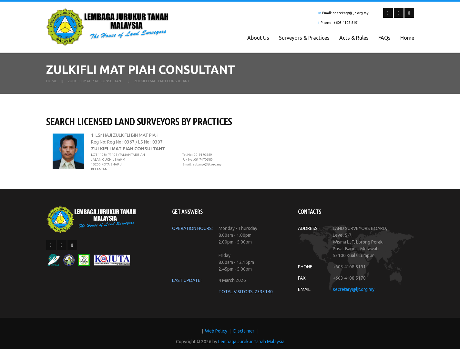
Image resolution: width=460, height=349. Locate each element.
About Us (258, 38)
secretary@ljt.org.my (353, 291)
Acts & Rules (354, 38)
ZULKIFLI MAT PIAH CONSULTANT (95, 83)
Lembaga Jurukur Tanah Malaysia (251, 344)
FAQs (384, 38)
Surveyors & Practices (304, 38)
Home (407, 38)
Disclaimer (243, 333)
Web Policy (216, 333)
